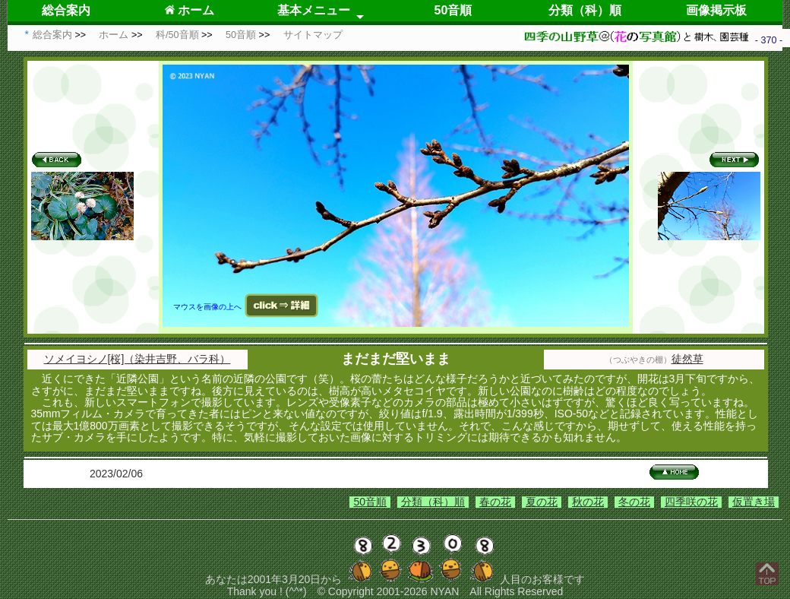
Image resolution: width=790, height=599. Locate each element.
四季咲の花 (691, 502)
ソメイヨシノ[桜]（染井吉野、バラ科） (137, 359)
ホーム (189, 10)
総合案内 (66, 10)
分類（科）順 (584, 10)
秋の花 (588, 502)
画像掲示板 (716, 10)
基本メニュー (313, 10)
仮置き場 (753, 502)
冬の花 (634, 502)
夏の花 (542, 502)
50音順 (453, 10)
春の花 (495, 502)
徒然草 (687, 359)
